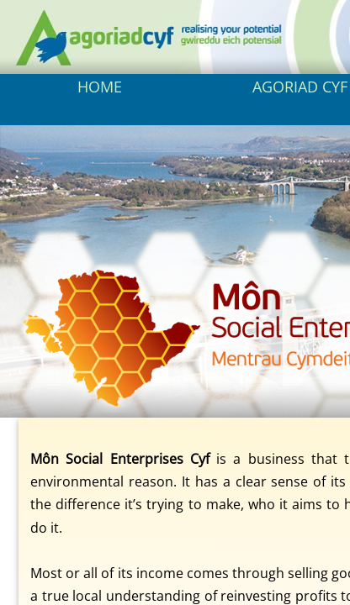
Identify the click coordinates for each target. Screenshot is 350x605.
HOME (99, 86)
